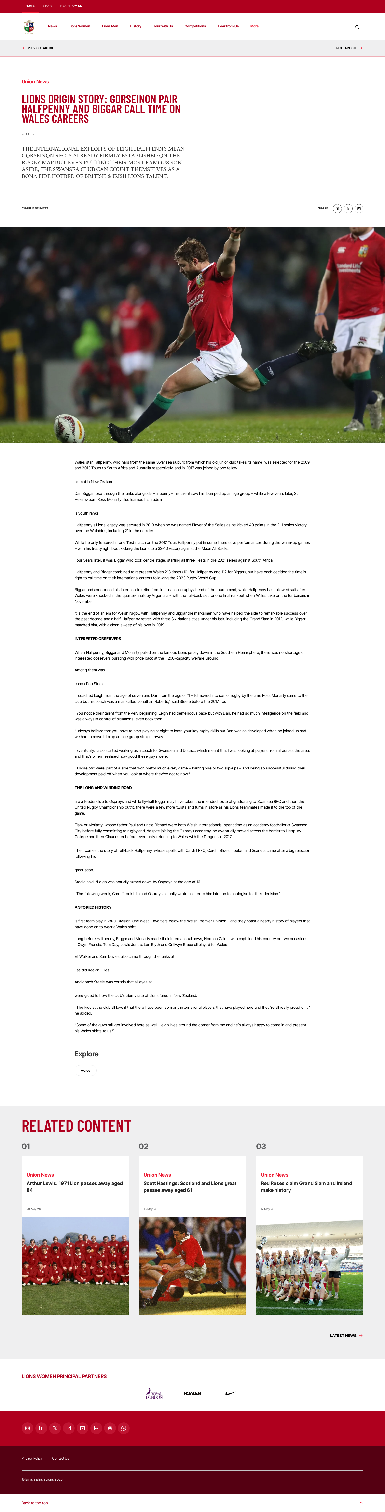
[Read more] (75, 1235)
